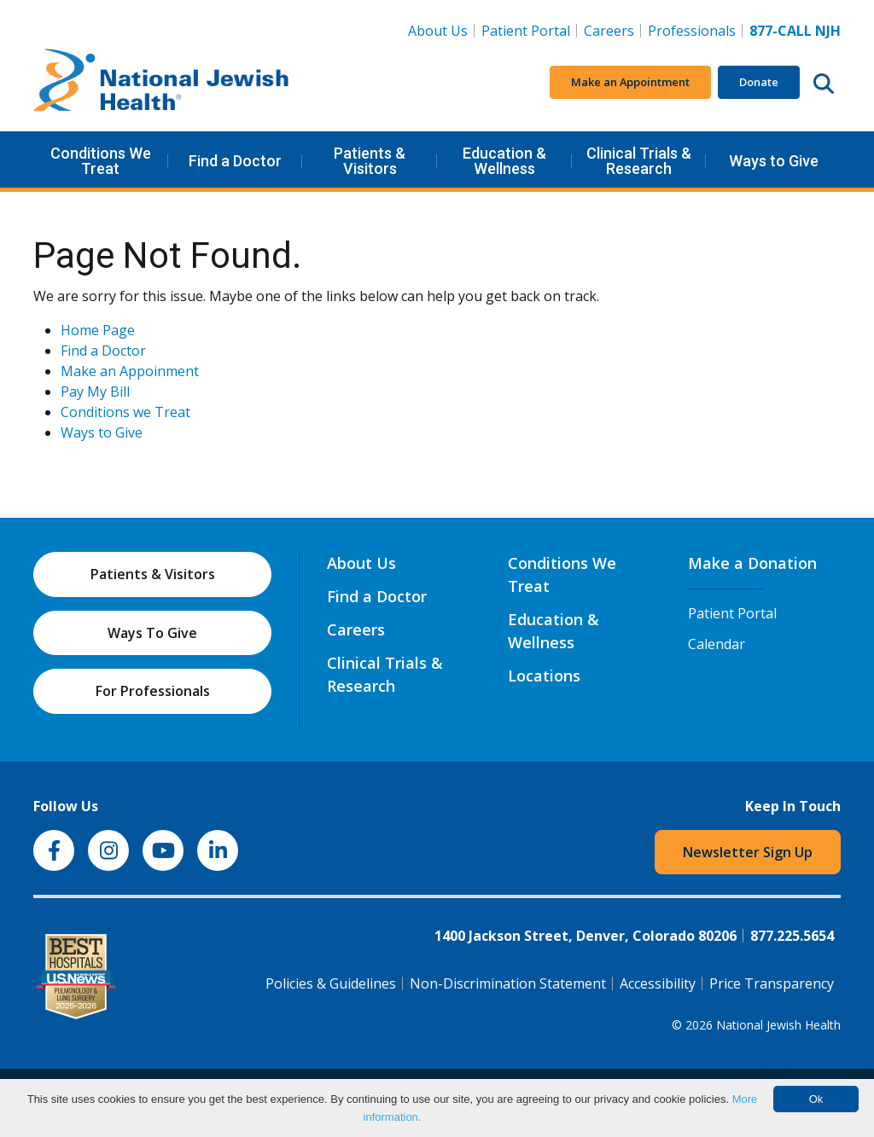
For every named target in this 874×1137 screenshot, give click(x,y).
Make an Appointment (630, 82)
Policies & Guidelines (330, 983)
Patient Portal (525, 30)
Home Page (98, 330)
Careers (612, 30)
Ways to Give (774, 161)
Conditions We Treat (100, 160)
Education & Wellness (504, 160)
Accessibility (658, 983)
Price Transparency (771, 983)
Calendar (716, 644)
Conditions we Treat (125, 412)
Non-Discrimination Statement (508, 983)
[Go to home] (161, 83)
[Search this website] (824, 83)
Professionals (692, 30)
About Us (438, 30)
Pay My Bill (95, 391)
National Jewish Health (778, 1025)
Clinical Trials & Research (638, 160)
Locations (544, 675)
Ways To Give (152, 633)
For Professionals (153, 691)
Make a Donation (752, 563)
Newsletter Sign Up (748, 852)
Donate (758, 82)
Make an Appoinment (130, 371)
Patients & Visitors (369, 160)
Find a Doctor (235, 161)
